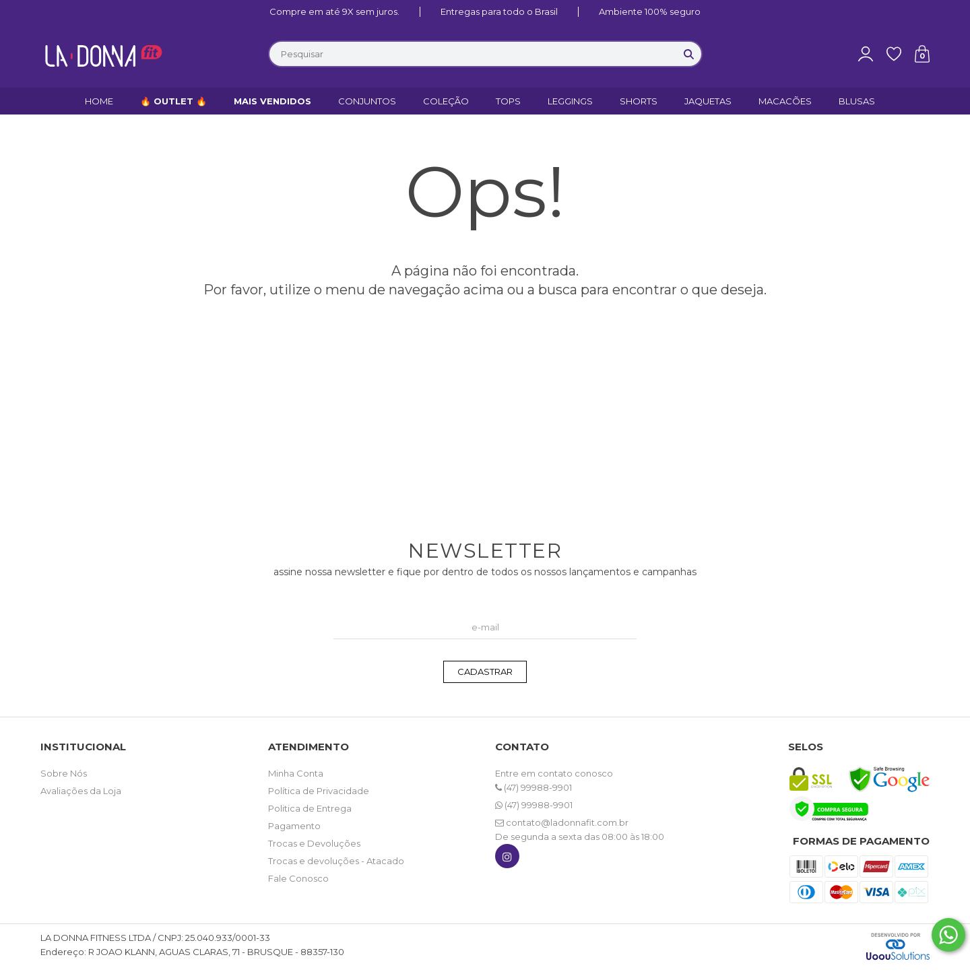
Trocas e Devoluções (314, 843)
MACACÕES (785, 101)
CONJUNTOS (367, 101)
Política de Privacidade (318, 790)
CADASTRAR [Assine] (485, 671)
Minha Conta (295, 773)
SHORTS (638, 101)
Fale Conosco (298, 878)
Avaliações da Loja (80, 790)
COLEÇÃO (446, 101)
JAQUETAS (708, 101)
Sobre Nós (63, 773)
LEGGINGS (570, 101)
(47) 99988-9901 (533, 787)
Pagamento (294, 825)
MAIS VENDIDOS (272, 101)
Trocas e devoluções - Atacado (336, 860)
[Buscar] (689, 53)
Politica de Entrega (310, 808)
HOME (99, 101)
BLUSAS (857, 101)
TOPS (508, 101)
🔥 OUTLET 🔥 (173, 101)
